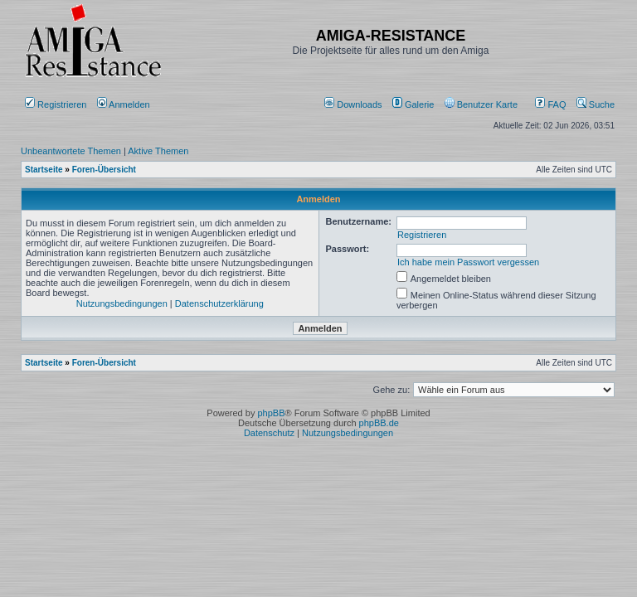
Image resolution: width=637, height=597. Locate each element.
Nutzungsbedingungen (122, 303)
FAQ (550, 104)
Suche (595, 104)
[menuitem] (354, 104)
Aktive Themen (158, 151)
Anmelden (125, 104)
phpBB (270, 413)
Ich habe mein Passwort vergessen (468, 262)
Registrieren (55, 104)
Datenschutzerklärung (219, 303)
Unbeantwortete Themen (71, 151)
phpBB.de (379, 423)
